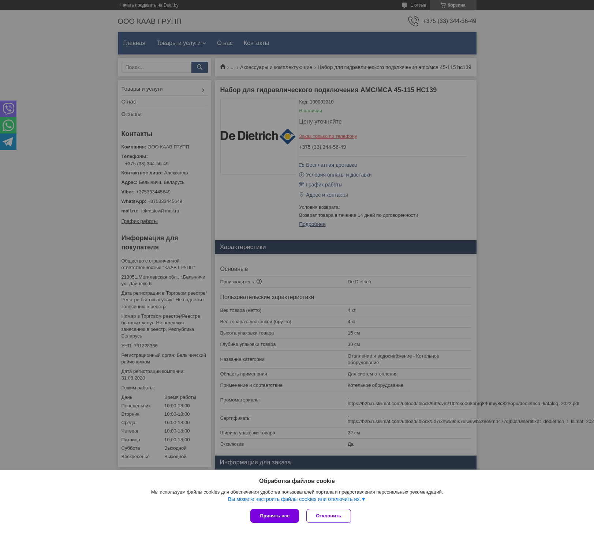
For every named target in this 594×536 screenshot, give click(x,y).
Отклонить (328, 515)
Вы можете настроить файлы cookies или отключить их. (294, 499)
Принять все (274, 515)
